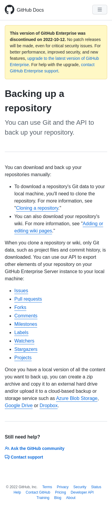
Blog (57, 498)
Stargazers (25, 349)
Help (17, 492)
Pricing (60, 492)
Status (96, 487)
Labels (21, 332)
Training (42, 498)
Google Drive (19, 405)
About (70, 498)
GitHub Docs (30, 10)
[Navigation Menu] (99, 9)
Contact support (24, 457)
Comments (25, 315)
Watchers (24, 340)
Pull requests (28, 299)
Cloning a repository (37, 208)
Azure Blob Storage (77, 398)
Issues (21, 290)
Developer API (82, 492)
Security (79, 487)
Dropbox (49, 405)
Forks (20, 307)
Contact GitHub (38, 492)
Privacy (62, 487)
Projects (23, 357)
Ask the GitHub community (35, 448)
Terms (47, 487)
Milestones (25, 324)
